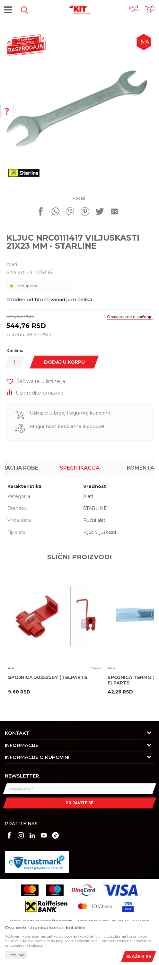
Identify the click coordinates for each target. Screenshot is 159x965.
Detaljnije (16, 954)
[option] (79, 107)
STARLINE (95, 508)
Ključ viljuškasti (99, 532)
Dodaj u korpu (64, 362)
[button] (23, 10)
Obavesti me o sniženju (130, 316)
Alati (11, 264)
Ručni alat (94, 520)
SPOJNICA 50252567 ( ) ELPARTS (47, 677)
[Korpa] (148, 11)
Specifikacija (80, 468)
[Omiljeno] (135, 11)
